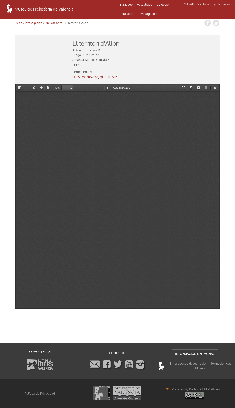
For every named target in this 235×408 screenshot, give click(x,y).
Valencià (189, 4)
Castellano (202, 4)
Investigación (148, 14)
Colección (163, 4)
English (215, 4)
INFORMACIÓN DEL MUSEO (194, 353)
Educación (127, 14)
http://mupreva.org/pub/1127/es (95, 77)
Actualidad (144, 4)
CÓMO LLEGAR (40, 351)
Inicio (18, 23)
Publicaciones (53, 23)
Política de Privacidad (40, 393)
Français (227, 4)
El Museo (126, 4)
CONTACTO (117, 353)
